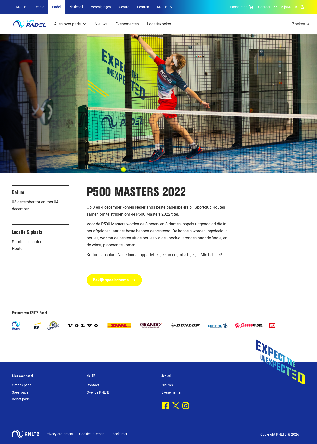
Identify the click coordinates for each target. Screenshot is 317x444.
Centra (124, 7)
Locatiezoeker (159, 24)
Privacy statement (59, 434)
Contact (264, 7)
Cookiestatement (92, 434)
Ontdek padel (22, 385)
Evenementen (127, 24)
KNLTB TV (164, 7)
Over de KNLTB (98, 392)
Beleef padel (21, 399)
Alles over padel (68, 24)
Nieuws (101, 24)
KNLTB (21, 7)
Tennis (39, 7)
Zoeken (298, 24)
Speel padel (20, 392)
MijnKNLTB (288, 7)
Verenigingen (101, 7)
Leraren (143, 7)
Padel (56, 7)
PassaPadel (242, 7)
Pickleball (76, 7)
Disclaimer (119, 434)
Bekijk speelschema (114, 280)
